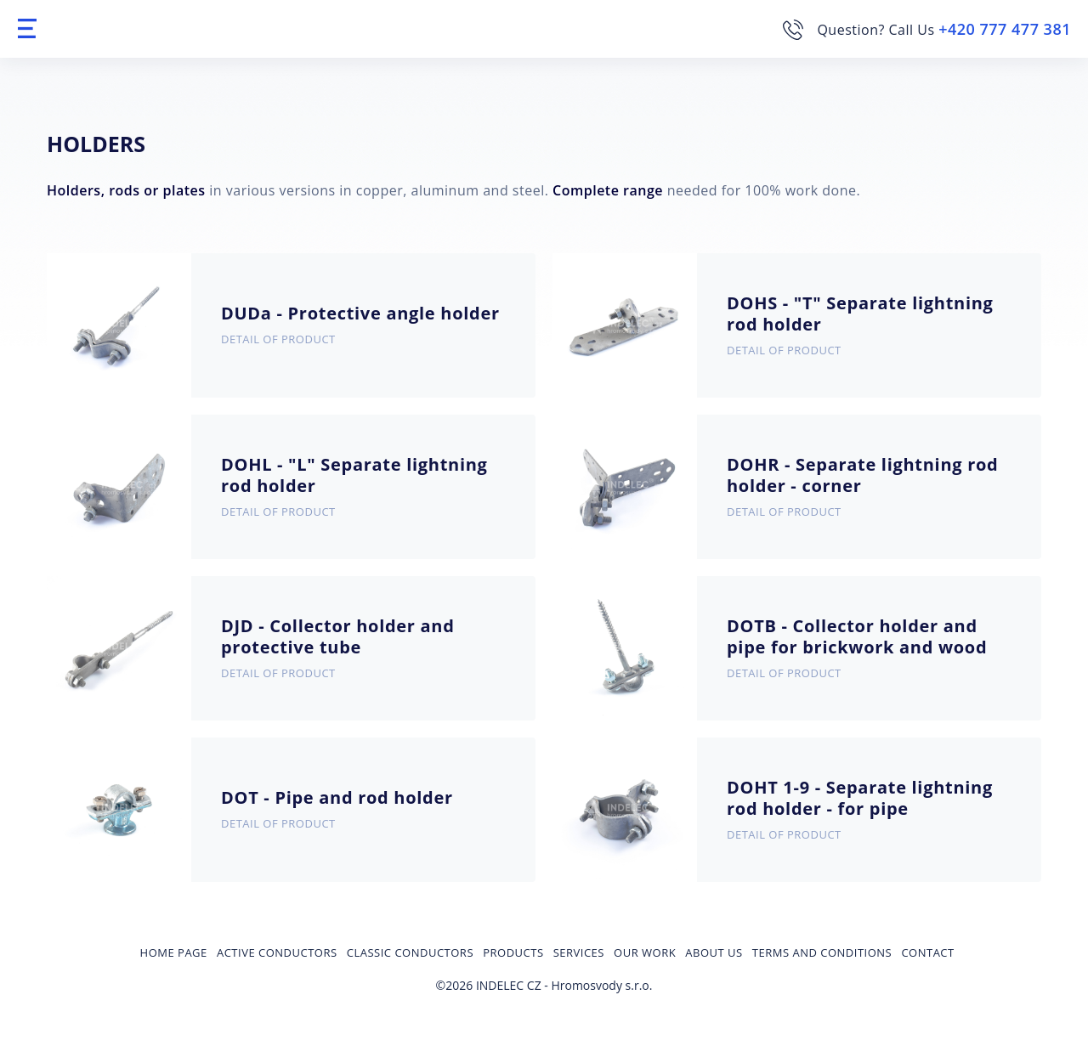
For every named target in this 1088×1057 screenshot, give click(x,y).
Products (513, 952)
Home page (173, 952)
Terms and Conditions (822, 952)
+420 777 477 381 (1004, 29)
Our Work (645, 952)
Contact (927, 952)
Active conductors (277, 952)
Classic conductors (410, 952)
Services (578, 952)
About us (713, 952)
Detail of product (278, 339)
